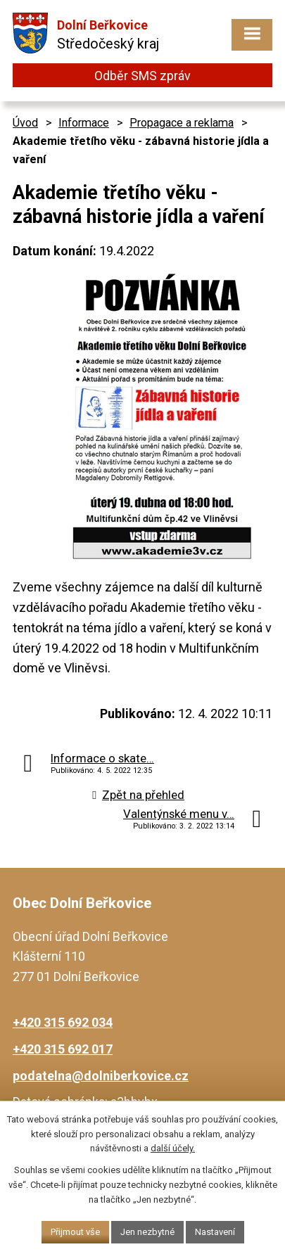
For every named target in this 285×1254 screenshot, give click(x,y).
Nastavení (215, 1232)
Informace (83, 122)
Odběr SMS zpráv (142, 75)
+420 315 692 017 (63, 1049)
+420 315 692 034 (63, 1022)
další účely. (173, 1148)
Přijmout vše (75, 1232)
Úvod (25, 122)
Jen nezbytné (147, 1232)
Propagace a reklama (181, 122)
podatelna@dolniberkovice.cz (101, 1075)
